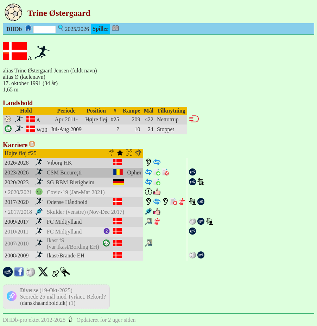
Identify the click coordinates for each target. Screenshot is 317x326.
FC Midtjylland (64, 222)
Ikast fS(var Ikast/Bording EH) (73, 243)
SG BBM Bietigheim (70, 182)
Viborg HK (59, 163)
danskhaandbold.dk (43, 303)
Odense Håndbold (67, 202)
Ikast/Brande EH (65, 255)
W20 (41, 130)
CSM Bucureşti (64, 172)
